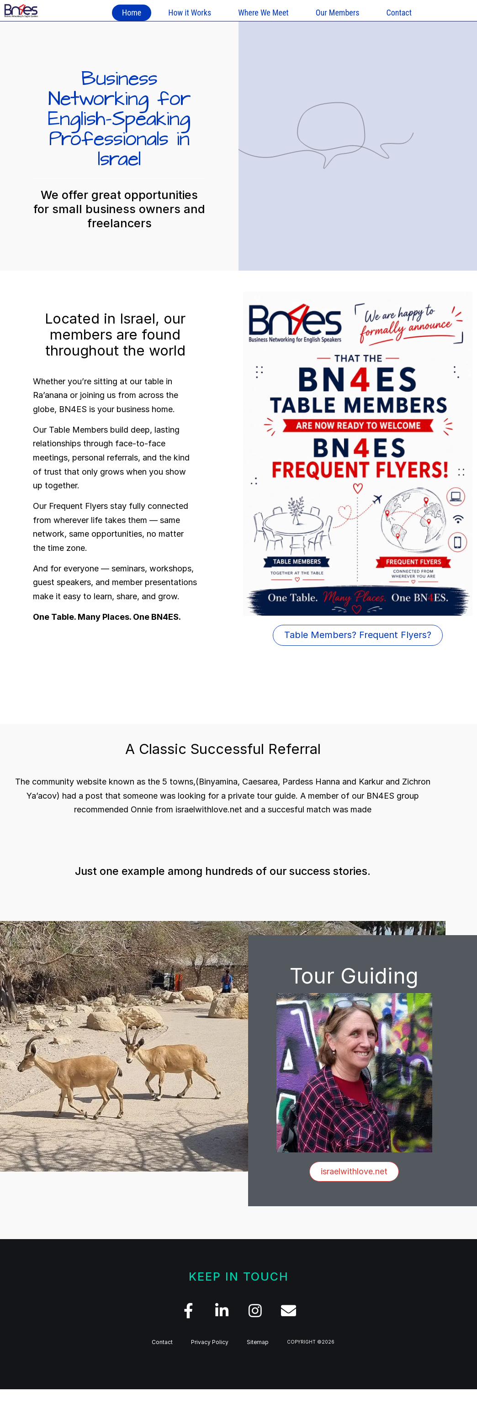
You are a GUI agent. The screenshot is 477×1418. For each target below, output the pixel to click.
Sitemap (258, 1342)
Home (131, 12)
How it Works (189, 12)
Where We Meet (263, 12)
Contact (399, 12)
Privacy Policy (209, 1342)
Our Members (338, 12)
